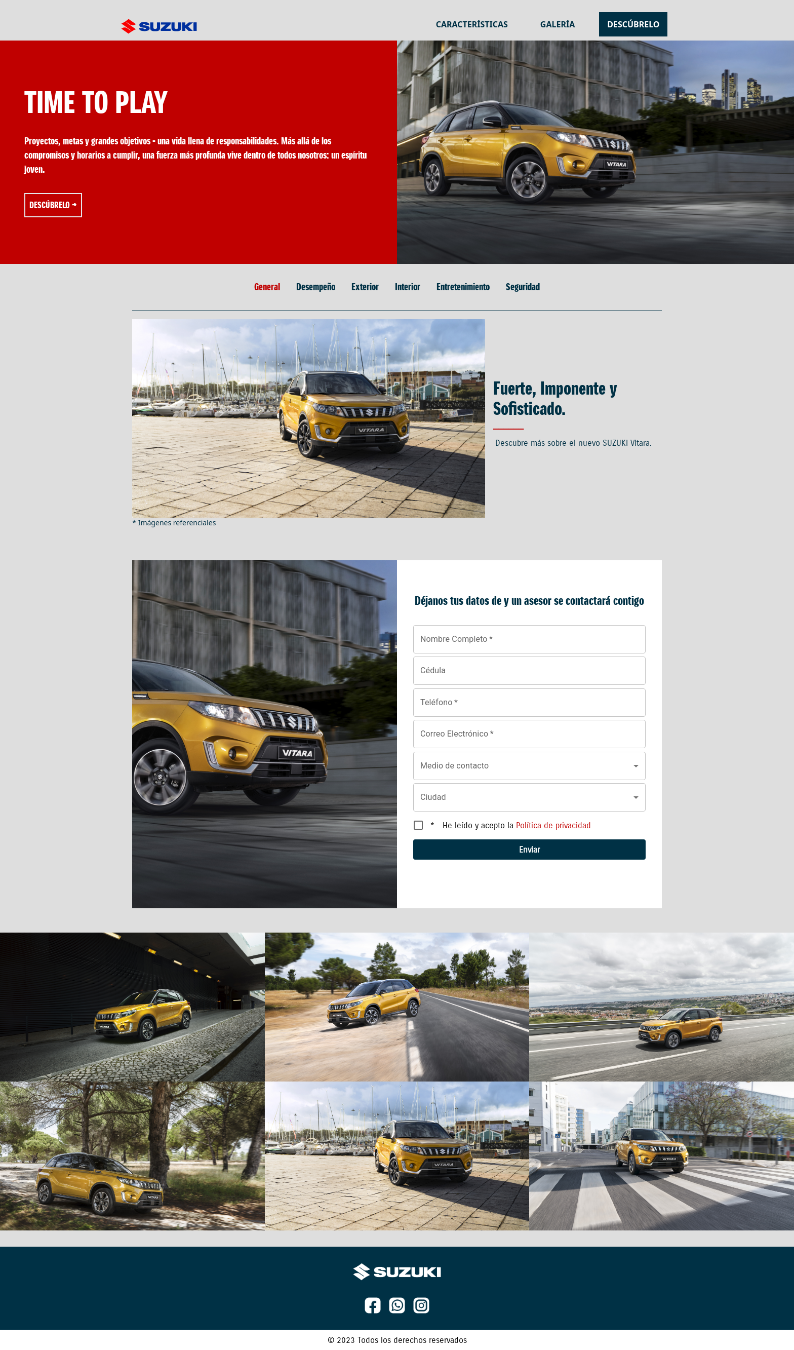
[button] (529, 766)
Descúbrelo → (53, 205)
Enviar (529, 849)
